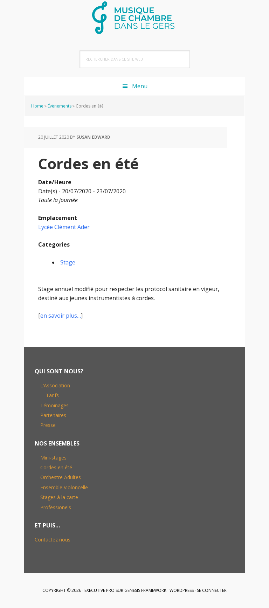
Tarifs (52, 395)
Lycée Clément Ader (64, 227)
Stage (67, 262)
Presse (48, 425)
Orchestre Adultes (60, 477)
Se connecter (212, 590)
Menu (139, 86)
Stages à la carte (59, 497)
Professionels (55, 507)
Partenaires (53, 415)
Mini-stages (53, 457)
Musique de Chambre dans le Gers (134, 17)
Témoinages (54, 405)
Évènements (59, 106)
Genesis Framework (145, 590)
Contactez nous (52, 539)
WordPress (182, 590)
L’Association (55, 385)
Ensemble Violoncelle (64, 487)
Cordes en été (56, 467)
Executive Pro (99, 590)
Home (37, 106)
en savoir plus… (60, 315)
